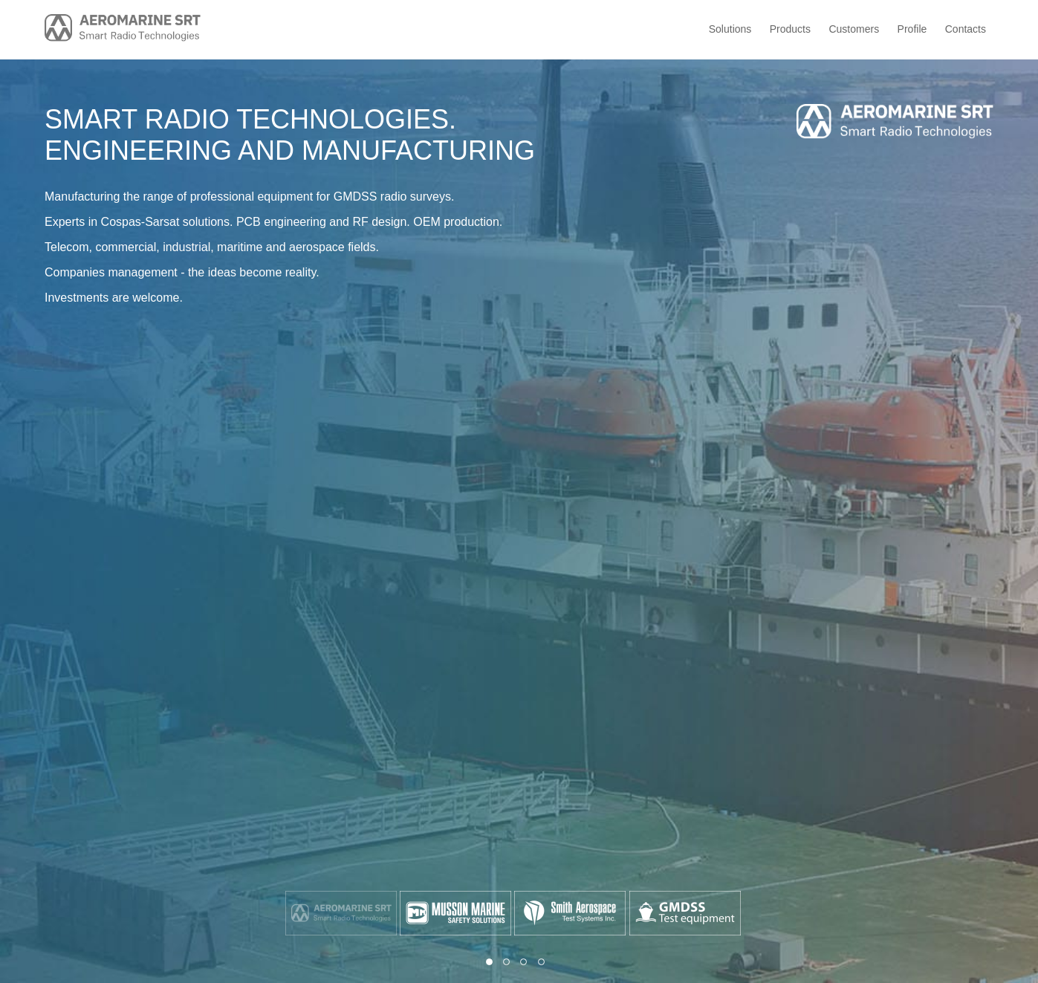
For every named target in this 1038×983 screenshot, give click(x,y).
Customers (853, 29)
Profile (912, 29)
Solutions (730, 29)
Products (790, 29)
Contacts (965, 29)
